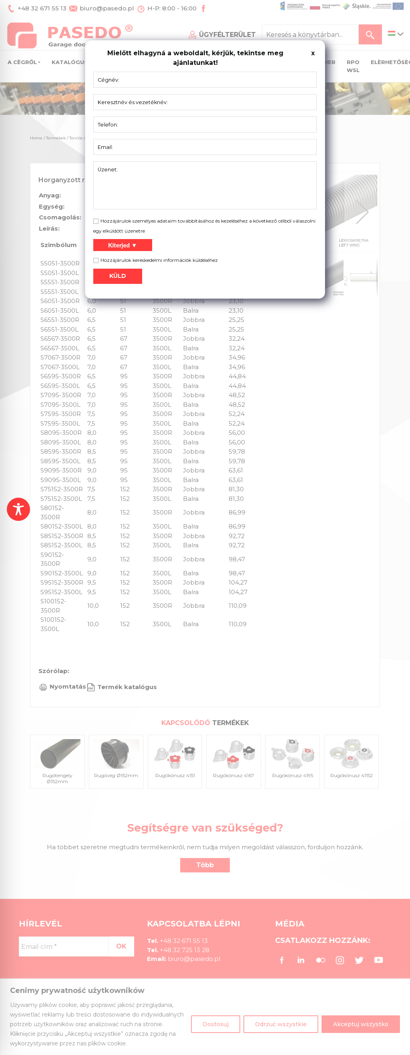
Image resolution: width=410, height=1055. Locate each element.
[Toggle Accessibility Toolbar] (18, 509)
